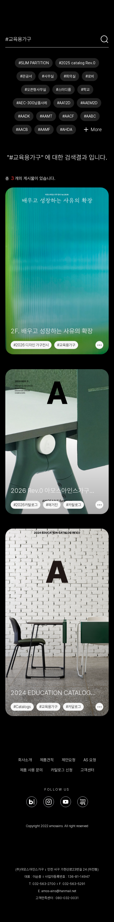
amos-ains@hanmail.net (58, 891)
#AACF (68, 116)
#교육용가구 (66, 345)
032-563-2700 (44, 884)
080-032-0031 (67, 898)
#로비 (90, 76)
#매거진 (52, 494)
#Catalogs (22, 686)
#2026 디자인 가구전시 (31, 345)
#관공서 (26, 76)
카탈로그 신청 (62, 770)
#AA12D (63, 103)
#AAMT (46, 116)
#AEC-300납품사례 (31, 103)
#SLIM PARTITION (34, 63)
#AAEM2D (89, 103)
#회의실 (69, 76)
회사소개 (25, 760)
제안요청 (68, 760)
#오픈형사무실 (35, 89)
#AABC (90, 116)
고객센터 (87, 770)
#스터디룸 (63, 89)
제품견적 (47, 760)
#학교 (85, 89)
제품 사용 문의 (31, 770)
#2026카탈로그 (25, 494)
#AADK (24, 116)
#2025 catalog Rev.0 (77, 63)
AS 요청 (89, 760)
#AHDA (66, 129)
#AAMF (44, 129)
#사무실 (48, 76)
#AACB (22, 129)
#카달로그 (73, 686)
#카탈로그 (73, 494)
